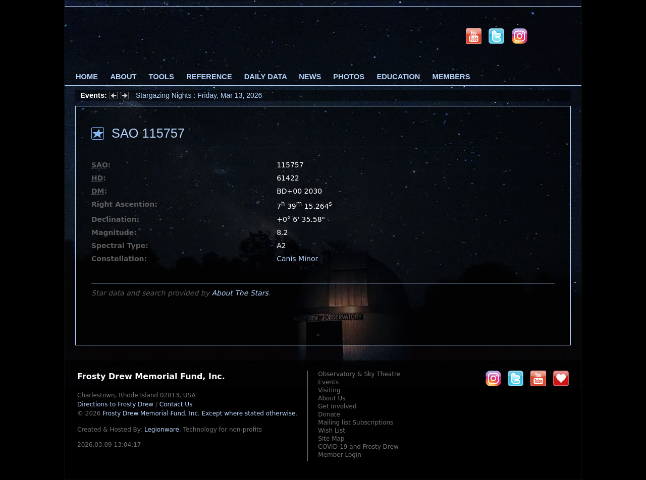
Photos (348, 77)
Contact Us (176, 404)
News (310, 77)
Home (87, 77)
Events (328, 382)
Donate (329, 414)
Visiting (329, 390)
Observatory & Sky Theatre (359, 374)
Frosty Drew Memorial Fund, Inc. (198, 413)
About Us (331, 398)
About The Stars (239, 293)
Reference (209, 77)
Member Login (339, 454)
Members (451, 77)
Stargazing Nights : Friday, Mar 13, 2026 (199, 95)
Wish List (331, 430)
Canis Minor (297, 259)
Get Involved (337, 406)
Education (398, 77)
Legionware (161, 429)
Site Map (331, 438)
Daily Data (265, 77)
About (123, 77)
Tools (161, 77)
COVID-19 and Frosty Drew (358, 446)
